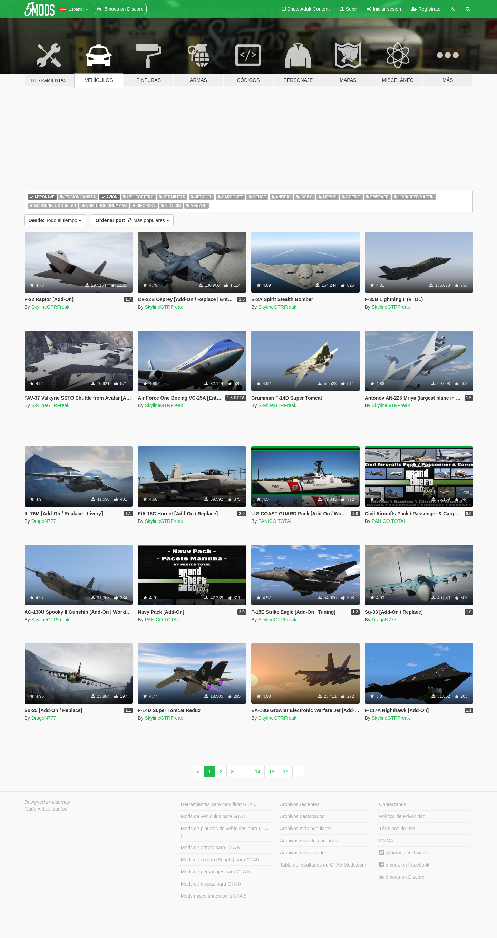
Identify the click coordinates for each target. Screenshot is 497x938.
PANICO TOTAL (275, 521)
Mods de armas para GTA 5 (210, 847)
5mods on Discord (402, 877)
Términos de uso (397, 828)
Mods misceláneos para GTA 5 (213, 896)
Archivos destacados (302, 816)
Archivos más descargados (309, 840)
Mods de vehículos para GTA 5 (214, 816)
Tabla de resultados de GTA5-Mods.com (323, 865)
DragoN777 (43, 521)
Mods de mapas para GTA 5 (211, 884)
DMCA (386, 840)
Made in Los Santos (46, 809)
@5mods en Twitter (403, 853)
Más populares (132, 220)
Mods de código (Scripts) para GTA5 (220, 859)
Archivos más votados (303, 852)
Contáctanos (392, 804)
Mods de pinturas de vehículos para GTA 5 (224, 832)
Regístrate (425, 9)
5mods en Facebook (404, 865)
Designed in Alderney (47, 802)
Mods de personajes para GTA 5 (215, 871)
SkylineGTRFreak (50, 307)
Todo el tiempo (55, 220)
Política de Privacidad (402, 816)
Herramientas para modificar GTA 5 (218, 804)
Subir (348, 9)
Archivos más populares (305, 828)
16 (286, 771)
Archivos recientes (299, 804)
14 (258, 771)
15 (271, 771)
